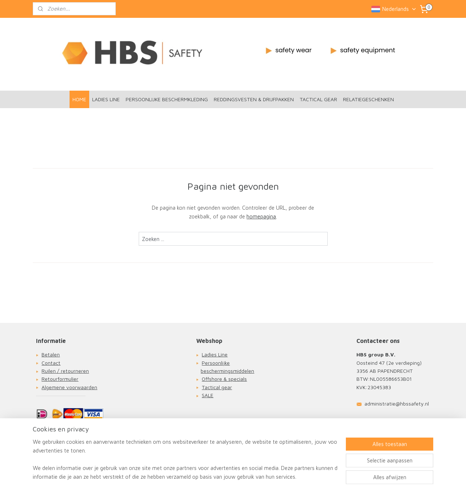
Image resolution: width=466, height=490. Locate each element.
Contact (51, 363)
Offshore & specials (224, 379)
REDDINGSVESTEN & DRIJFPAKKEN (254, 99)
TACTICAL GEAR (318, 99)
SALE (207, 395)
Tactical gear (217, 387)
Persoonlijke (216, 363)
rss (229, 476)
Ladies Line (215, 354)
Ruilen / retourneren (65, 371)
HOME (79, 99)
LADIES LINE (106, 99)
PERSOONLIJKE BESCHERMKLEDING (167, 99)
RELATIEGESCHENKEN (368, 99)
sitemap (214, 476)
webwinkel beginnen (255, 476)
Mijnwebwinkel (316, 476)
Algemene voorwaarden (69, 387)
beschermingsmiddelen (227, 371)
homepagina (261, 216)
